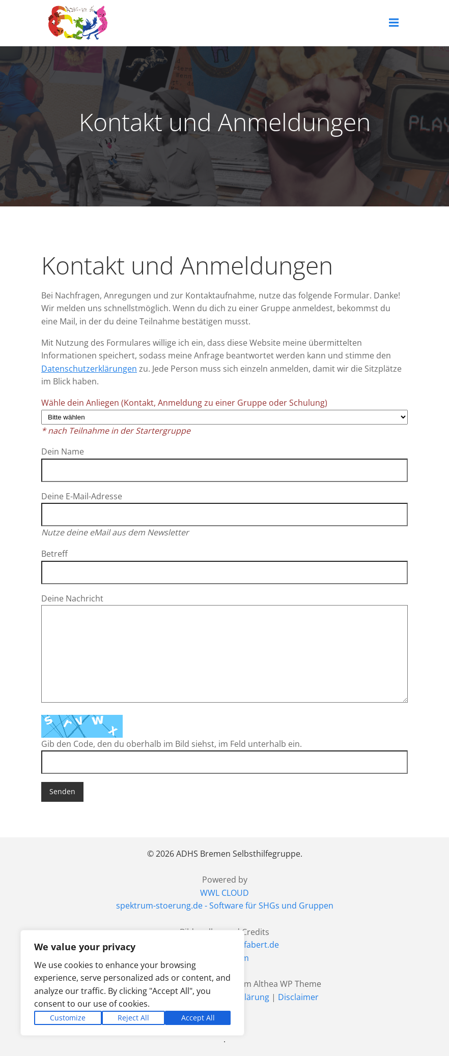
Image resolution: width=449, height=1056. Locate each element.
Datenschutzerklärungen (89, 368)
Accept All (198, 1017)
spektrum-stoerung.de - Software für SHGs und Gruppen (224, 905)
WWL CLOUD (224, 892)
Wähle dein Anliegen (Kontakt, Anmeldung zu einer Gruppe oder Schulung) (224, 416)
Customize (68, 1017)
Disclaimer (298, 996)
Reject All (133, 1017)
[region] (132, 983)
